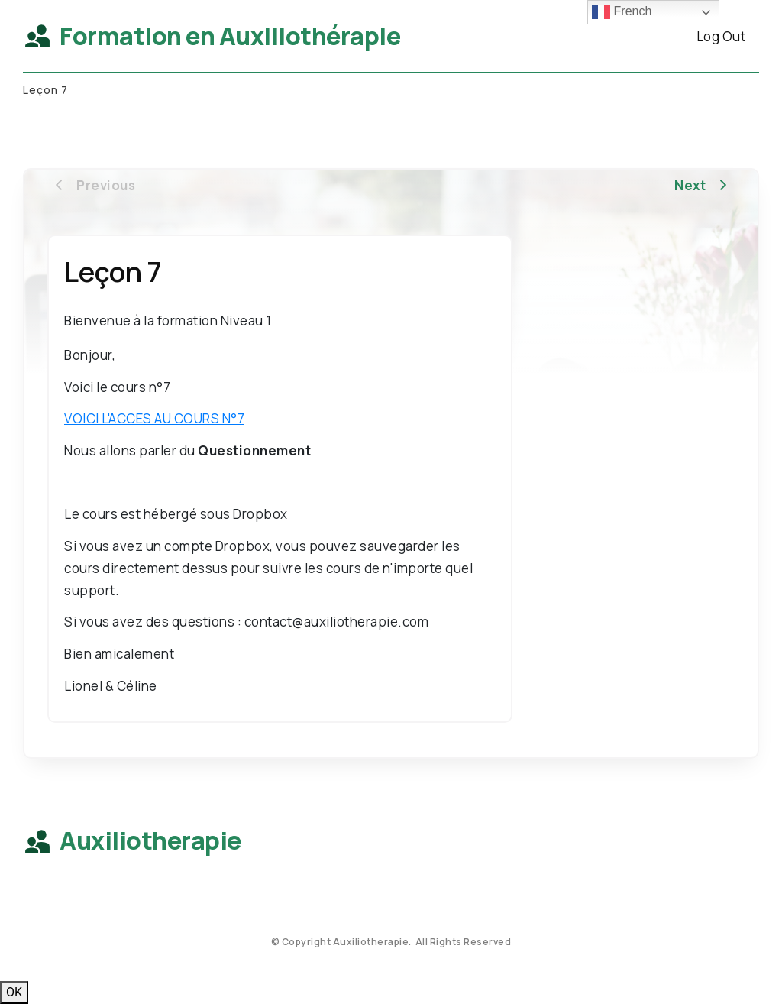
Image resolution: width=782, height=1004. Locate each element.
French (621, 12)
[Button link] (721, 36)
